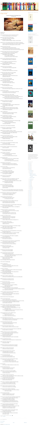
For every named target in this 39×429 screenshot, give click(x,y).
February (31, 187)
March (31, 186)
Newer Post (1, 422)
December (31, 170)
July (30, 181)
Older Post (25, 422)
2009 (29, 204)
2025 (29, 164)
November (31, 171)
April (30, 185)
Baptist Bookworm (19, 4)
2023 (29, 166)
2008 (29, 205)
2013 (29, 199)
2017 (29, 194)
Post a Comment (2, 421)
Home (13, 422)
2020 (29, 190)
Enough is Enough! (3, 13)
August (31, 180)
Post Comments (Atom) (7, 424)
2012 (29, 200)
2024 (29, 165)
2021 (29, 169)
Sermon (4, 416)
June (30, 182)
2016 (29, 195)
